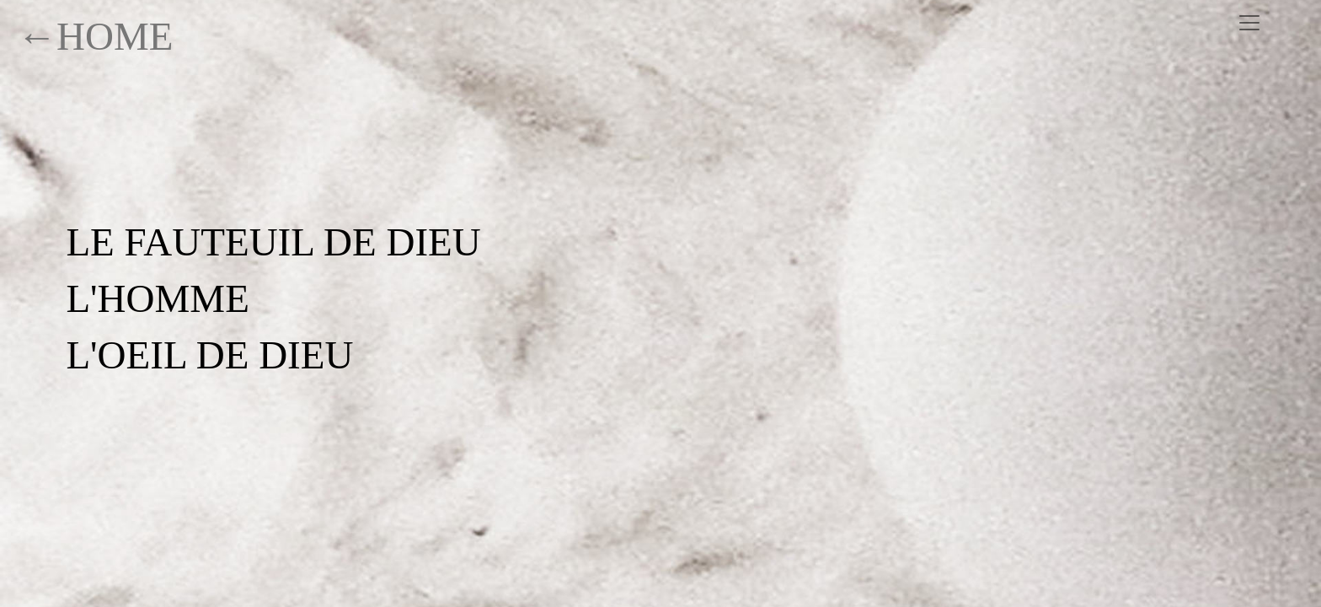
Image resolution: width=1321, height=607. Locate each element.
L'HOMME (157, 299)
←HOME (95, 36)
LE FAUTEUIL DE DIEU (273, 242)
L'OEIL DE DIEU (209, 355)
